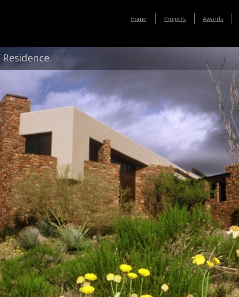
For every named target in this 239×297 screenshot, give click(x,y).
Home (138, 19)
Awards (213, 19)
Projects (175, 19)
